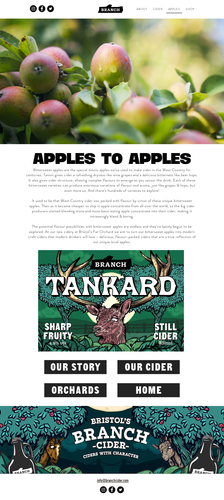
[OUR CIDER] (148, 367)
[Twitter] (50, 8)
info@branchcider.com (113, 481)
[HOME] (148, 390)
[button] (141, 9)
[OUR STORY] (75, 367)
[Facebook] (41, 8)
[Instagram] (33, 8)
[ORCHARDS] (75, 390)
